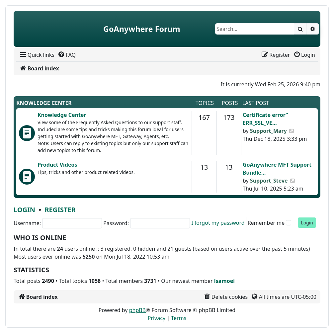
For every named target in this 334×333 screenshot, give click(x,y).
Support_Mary (268, 130)
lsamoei (224, 281)
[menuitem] (37, 55)
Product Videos (57, 164)
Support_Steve (269, 180)
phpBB (137, 310)
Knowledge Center (44, 103)
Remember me (266, 222)
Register (59, 209)
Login (24, 209)
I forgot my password (217, 222)
